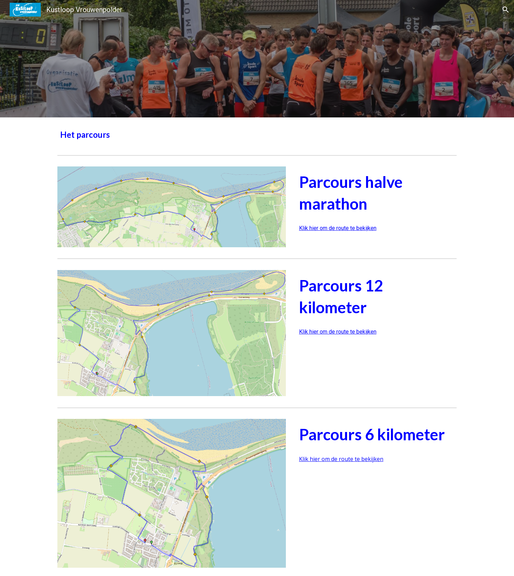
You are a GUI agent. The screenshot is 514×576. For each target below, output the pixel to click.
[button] (505, 9)
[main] (256, 135)
